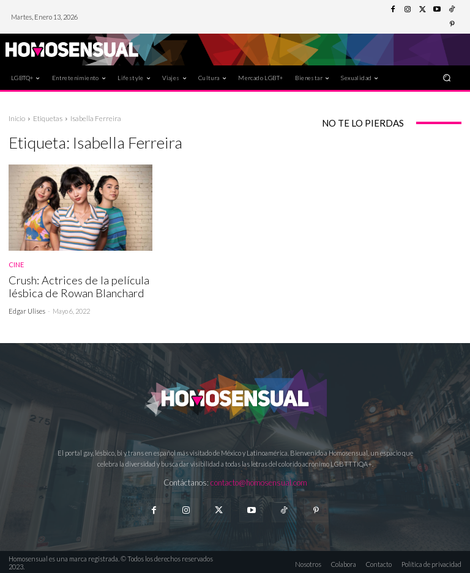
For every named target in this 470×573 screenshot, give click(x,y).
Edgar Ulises (27, 309)
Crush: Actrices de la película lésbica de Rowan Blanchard (73, 285)
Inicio (17, 118)
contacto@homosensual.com (259, 481)
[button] (447, 77)
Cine (16, 264)
